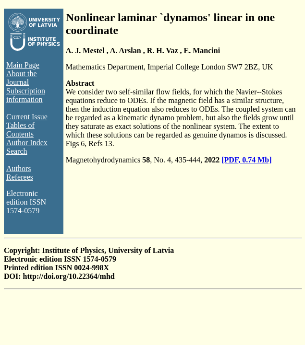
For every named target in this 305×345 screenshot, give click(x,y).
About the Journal (21, 77)
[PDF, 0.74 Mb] (246, 160)
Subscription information (25, 95)
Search (16, 151)
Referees (19, 177)
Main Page (22, 65)
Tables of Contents (20, 129)
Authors (18, 168)
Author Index (27, 142)
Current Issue (27, 117)
